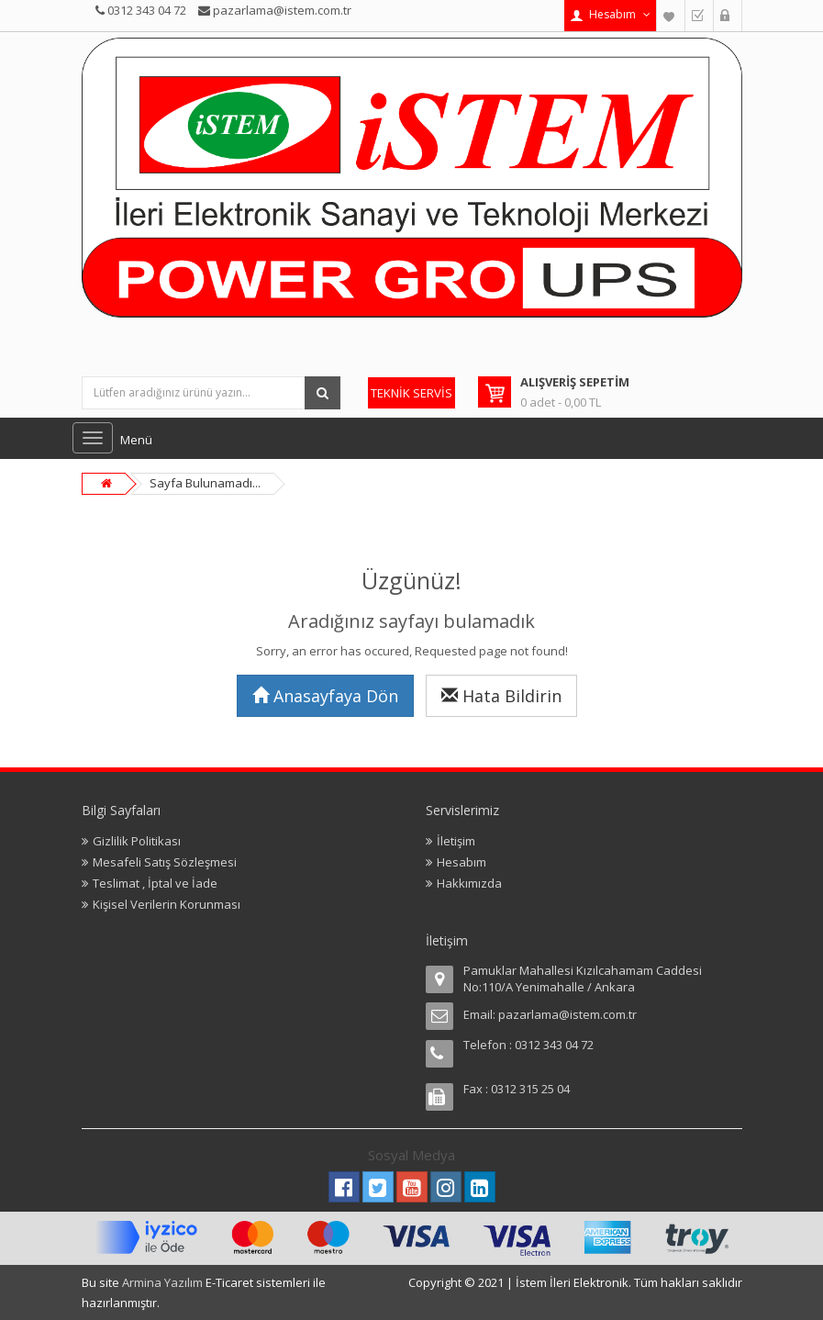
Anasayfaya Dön (325, 696)
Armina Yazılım (164, 1282)
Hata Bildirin (501, 696)
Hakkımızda (469, 883)
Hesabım (461, 862)
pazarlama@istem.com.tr (567, 1014)
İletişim (456, 841)
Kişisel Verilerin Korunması (166, 904)
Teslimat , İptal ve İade (155, 883)
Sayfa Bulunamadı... (205, 483)
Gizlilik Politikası (137, 841)
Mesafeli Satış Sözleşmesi (165, 862)
